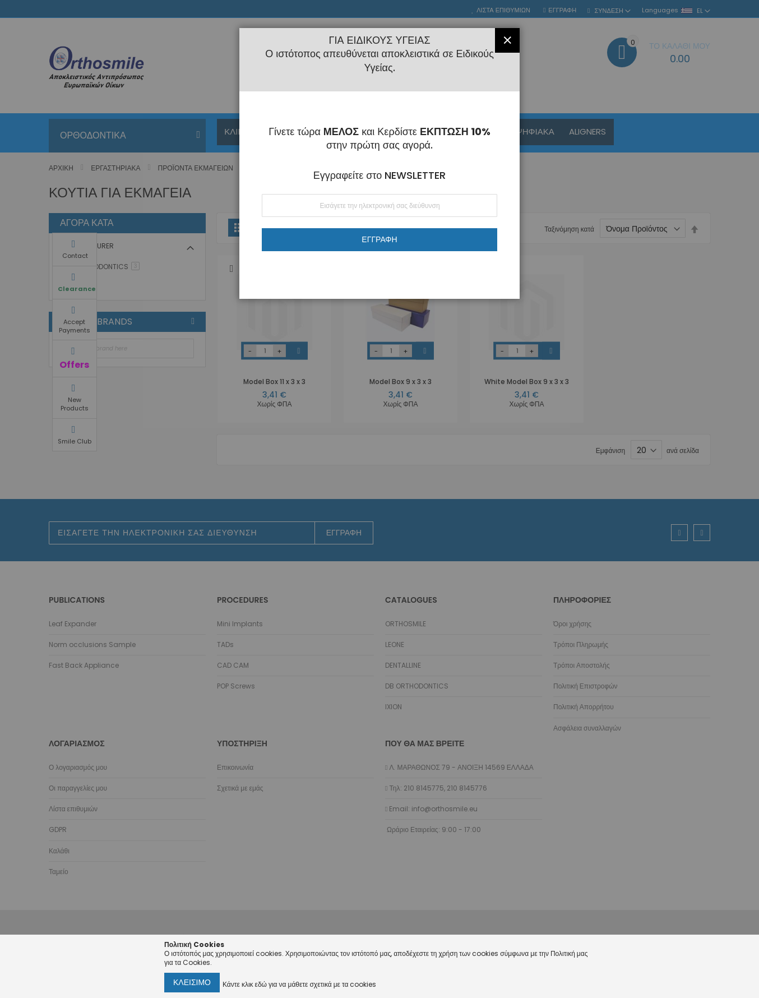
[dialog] (379, 499)
